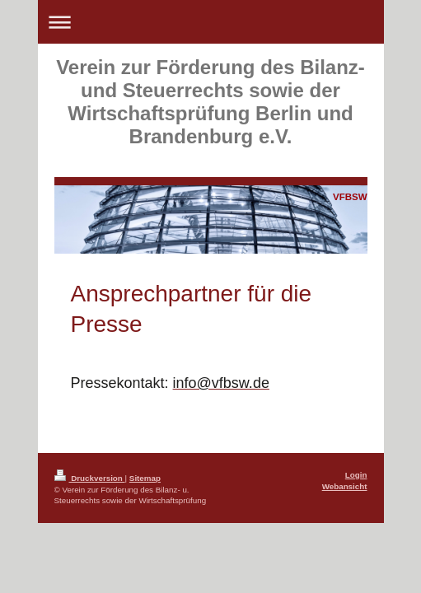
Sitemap (145, 478)
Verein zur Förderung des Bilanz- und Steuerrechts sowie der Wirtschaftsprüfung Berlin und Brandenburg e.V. (210, 101)
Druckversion (89, 478)
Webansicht (344, 486)
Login (356, 474)
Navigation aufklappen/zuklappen (211, 22)
